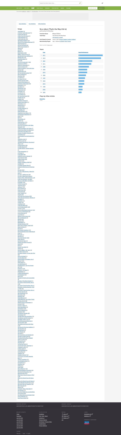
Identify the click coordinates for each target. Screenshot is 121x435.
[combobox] (60, 3)
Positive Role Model (22, 273)
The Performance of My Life (24, 321)
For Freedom (21, 94)
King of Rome (21, 188)
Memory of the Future (23, 216)
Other (42, 23)
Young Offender (21, 396)
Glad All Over (21, 105)
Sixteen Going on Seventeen (24, 302)
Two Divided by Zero (22, 361)
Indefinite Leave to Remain (24, 156)
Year (44, 52)
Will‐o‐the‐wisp (21, 385)
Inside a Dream (21, 159)
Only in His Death (22, 256)
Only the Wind (21, 257)
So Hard (20, 304)
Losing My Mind (21, 205)
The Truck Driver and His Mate (25, 335)
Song (22, 23)
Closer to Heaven (22, 66)
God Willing (20, 110)
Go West (20, 106)
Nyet (19, 245)
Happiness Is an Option (23, 113)
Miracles (20, 221)
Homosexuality (21, 123)
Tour (32, 23)
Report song (49, 45)
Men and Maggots (22, 217)
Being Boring (21, 53)
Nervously (20, 234)
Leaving (19, 194)
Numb (19, 244)
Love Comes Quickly (22, 207)
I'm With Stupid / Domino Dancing (26, 148)
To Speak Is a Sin (22, 347)
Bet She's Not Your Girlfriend (24, 56)
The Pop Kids (21, 322)
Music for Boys (21, 227)
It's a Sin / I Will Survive (23, 174)
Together (20, 353)
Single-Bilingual (21, 298)
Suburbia (20, 311)
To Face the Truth (22, 344)
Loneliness (20, 204)
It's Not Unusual (21, 184)
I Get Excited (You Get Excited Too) (26, 136)
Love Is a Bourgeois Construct (25, 210)
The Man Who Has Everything (25, 316)
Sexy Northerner (21, 293)
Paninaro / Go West (22, 270)
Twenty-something (22, 359)
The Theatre (20, 331)
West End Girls (21, 373)
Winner (19, 387)
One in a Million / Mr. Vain (24, 250)
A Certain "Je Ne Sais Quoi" (24, 33)
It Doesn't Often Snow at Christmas (26, 167)
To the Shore (21, 351)
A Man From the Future (23, 36)
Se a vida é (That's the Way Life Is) (26, 282)
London (19, 202)
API (62, 420)
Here (19, 117)
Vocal (19, 367)
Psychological (21, 274)
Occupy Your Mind (22, 247)
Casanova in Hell (22, 63)
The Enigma (20, 315)
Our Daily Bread (21, 264)
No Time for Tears (22, 241)
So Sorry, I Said (21, 305)
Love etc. (20, 208)
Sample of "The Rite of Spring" (25, 281)
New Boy (20, 236)
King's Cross (20, 190)
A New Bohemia (21, 37)
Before (19, 51)
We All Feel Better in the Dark (24, 370)
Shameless (20, 294)
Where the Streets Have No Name (25, 378)
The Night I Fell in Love (23, 319)
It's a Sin (20, 170)
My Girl (19, 228)
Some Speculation (22, 307)
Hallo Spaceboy (21, 111)
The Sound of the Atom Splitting (25, 327)
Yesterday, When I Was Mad (24, 388)
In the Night (20, 154)
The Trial (20, 333)
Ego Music (20, 86)
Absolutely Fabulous (22, 40)
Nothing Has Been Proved (24, 242)
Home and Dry (21, 122)
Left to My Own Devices (23, 196)
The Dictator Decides (22, 313)
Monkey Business (22, 224)
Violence (20, 365)
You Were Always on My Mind (25, 395)
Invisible (20, 163)
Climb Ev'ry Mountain (23, 65)
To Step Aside (21, 348)
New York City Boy (22, 237)
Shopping (20, 296)
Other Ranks (21, 262)
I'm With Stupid (21, 147)
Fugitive (19, 99)
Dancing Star (21, 71)
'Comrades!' (20, 31)
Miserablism (20, 222)
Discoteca (20, 76)
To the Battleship (22, 350)
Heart (19, 116)
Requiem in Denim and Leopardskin (26, 278)
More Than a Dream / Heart (24, 225)
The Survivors (21, 330)
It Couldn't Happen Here (23, 165)
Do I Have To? (21, 79)
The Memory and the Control (24, 318)
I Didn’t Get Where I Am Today (25, 128)
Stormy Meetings (22, 310)
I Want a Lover (21, 140)
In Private (20, 153)
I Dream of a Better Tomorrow (25, 133)
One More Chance (22, 251)
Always (19, 48)
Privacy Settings (43, 425)
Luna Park (20, 214)
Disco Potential (21, 74)
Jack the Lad (21, 185)
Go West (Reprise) (22, 108)
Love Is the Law (21, 213)
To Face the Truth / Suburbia (24, 345)
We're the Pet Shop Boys (23, 372)
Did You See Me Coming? (23, 73)
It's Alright (20, 182)
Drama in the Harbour (23, 82)
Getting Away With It (22, 102)
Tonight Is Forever (22, 355)
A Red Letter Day (22, 39)
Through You (21, 341)
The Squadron (21, 328)
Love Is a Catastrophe (23, 211)
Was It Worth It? (21, 368)
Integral (19, 160)
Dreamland (20, 85)
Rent (19, 276)
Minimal (19, 219)
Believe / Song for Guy (23, 54)
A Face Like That (22, 34)
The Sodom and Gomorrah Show (25, 324)
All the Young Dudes (22, 46)
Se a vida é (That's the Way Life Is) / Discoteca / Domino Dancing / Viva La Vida (26, 287)
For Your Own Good (22, 96)
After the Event (21, 43)
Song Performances (83, 52)
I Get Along (20, 134)
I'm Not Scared (21, 145)
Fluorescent (20, 90)
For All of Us (20, 93)
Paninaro (20, 268)
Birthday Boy (21, 57)
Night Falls (20, 239)
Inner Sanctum (21, 157)
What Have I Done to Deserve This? (26, 375)
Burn (19, 60)
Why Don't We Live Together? (24, 384)
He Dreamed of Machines (24, 114)
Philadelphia (21, 271)
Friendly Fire (20, 97)
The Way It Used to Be (23, 336)
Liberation (20, 200)
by (57, 37)
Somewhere (20, 308)
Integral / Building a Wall (23, 162)
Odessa (19, 248)
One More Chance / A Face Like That (26, 253)
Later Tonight (21, 193)
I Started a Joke (21, 139)
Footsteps (20, 91)
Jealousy (20, 187)
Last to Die (20, 191)
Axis (19, 49)
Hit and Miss (21, 119)
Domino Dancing (22, 80)
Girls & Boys (20, 103)
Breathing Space (22, 59)
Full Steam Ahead (22, 100)
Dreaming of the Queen (23, 83)
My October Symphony (23, 230)
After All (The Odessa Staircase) (25, 42)
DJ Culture (20, 77)
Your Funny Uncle (22, 398)
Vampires (20, 364)
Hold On (20, 120)
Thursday (20, 342)
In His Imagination (22, 151)
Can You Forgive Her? (23, 62)
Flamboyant (20, 88)
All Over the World (22, 45)
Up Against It (21, 362)
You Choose (20, 390)
